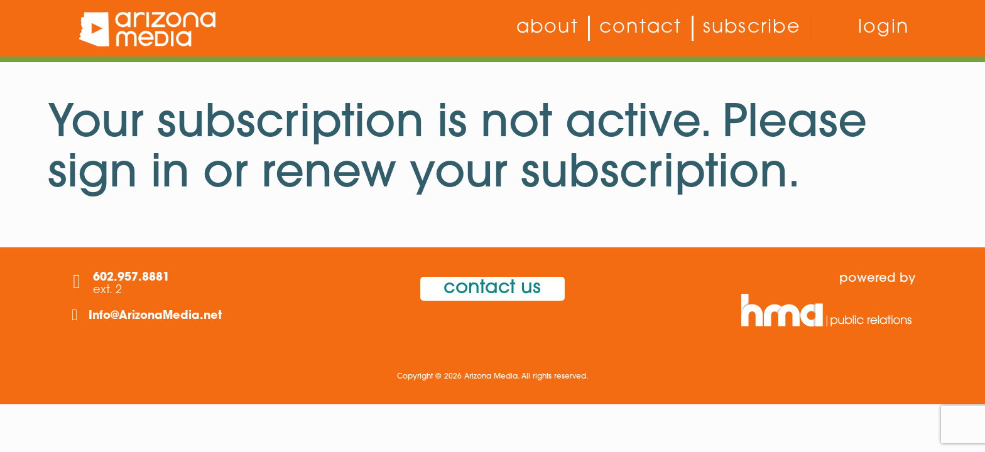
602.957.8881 (131, 278)
